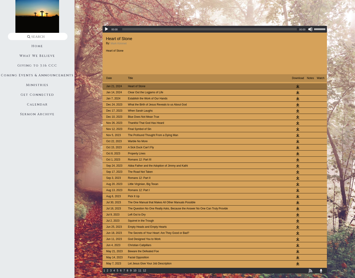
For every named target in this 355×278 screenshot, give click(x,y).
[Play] (106, 29)
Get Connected (37, 95)
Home (37, 46)
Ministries (37, 85)
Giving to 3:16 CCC (37, 65)
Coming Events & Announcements (37, 75)
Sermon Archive (37, 114)
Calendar (37, 104)
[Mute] (310, 29)
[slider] (209, 29)
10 (134, 270)
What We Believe (37, 56)
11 (139, 270)
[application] (215, 29)
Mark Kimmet (119, 43)
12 (144, 270)
